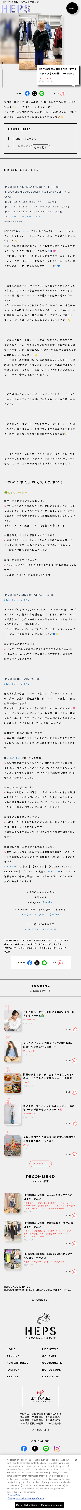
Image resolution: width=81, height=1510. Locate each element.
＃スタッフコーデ (47, 948)
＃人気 (7, 952)
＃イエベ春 (26, 940)
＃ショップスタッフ (28, 948)
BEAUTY (12, 1376)
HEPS (7, 1286)
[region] (40, 1482)
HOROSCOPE (51, 1369)
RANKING (13, 1356)
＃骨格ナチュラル (42, 940)
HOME (11, 1349)
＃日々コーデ (45, 944)
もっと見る (40, 147)
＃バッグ (32, 944)
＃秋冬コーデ (10, 948)
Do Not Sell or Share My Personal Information (39, 1504)
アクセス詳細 (39, 1429)
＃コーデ (62, 948)
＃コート (8, 944)
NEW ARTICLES (17, 1362)
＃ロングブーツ (11, 940)
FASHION (13, 1369)
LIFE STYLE (50, 1349)
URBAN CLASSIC (26, 138)
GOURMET (49, 1356)
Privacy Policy (14, 1494)
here (61, 1462)
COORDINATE (20, 1286)
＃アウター (58, 944)
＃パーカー (20, 944)
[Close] (75, 1460)
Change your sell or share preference (26, 1498)
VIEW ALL (40, 1163)
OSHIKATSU (50, 1376)
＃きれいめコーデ (60, 940)
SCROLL (2, 64)
